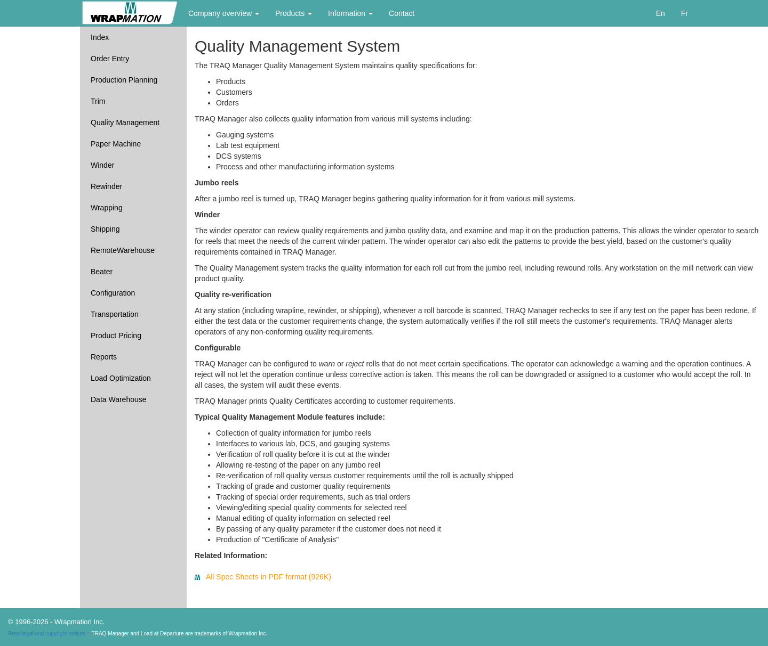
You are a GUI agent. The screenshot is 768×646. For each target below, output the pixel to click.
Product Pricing (116, 335)
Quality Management (125, 122)
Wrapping (107, 207)
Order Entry (110, 58)
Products (293, 13)
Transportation (115, 314)
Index (100, 37)
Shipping (105, 229)
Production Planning (124, 80)
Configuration (113, 293)
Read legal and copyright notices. (47, 633)
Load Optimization (121, 378)
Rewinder (106, 186)
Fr (684, 13)
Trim (98, 101)
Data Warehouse (119, 399)
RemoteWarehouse (123, 250)
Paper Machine (116, 144)
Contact (401, 13)
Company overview (223, 13)
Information (350, 13)
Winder (102, 165)
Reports (104, 357)
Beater (102, 271)
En (660, 13)
